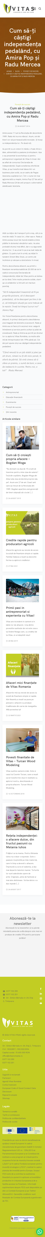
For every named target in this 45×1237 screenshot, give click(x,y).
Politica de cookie (9, 1121)
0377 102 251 (12, 994)
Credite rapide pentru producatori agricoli (21, 542)
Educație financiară (13, 397)
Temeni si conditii (9, 1111)
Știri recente (11, 412)
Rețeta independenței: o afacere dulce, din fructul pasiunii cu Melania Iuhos (22, 841)
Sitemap (6, 1098)
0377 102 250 (12, 991)
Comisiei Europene (16, 1191)
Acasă (9, 71)
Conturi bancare (9, 1085)
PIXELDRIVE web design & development (22, 1228)
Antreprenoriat (12, 392)
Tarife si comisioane (11, 1115)
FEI (6, 1201)
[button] (39, 9)
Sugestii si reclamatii (11, 1074)
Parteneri (6, 1078)
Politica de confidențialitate (14, 1118)
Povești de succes (31, 71)
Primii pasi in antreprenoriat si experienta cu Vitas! (20, 611)
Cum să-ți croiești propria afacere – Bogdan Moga (18, 459)
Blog (17, 71)
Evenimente (10, 402)
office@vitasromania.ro (12, 1056)
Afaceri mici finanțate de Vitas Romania (21, 685)
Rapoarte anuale (9, 1095)
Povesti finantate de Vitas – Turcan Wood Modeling (20, 761)
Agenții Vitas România (11, 1081)
